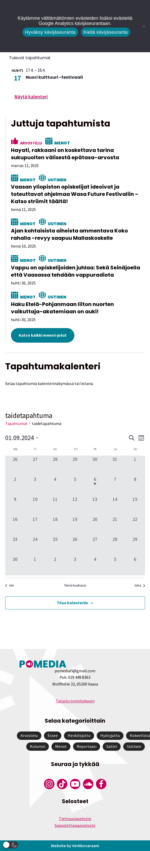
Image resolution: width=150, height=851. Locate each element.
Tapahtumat (16, 423)
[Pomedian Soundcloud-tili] (88, 784)
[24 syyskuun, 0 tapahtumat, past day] (35, 546)
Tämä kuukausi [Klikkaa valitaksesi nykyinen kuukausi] (75, 585)
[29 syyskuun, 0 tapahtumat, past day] (135, 546)
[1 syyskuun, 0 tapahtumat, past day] (135, 466)
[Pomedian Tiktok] (62, 784)
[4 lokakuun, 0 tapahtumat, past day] (95, 566)
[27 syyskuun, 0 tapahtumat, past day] (95, 546)
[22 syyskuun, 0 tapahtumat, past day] (135, 526)
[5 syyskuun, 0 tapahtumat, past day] (75, 486)
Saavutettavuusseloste (75, 825)
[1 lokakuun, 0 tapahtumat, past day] (35, 566)
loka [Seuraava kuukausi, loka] (140, 585)
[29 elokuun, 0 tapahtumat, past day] (75, 466)
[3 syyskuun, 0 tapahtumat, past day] (35, 486)
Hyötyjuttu (110, 735)
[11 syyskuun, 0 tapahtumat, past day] (55, 506)
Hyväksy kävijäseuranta (50, 32)
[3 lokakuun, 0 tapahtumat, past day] (75, 566)
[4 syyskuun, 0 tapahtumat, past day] (55, 486)
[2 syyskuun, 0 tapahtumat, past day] (15, 486)
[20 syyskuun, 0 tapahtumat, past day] (95, 526)
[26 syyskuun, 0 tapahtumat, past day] (75, 546)
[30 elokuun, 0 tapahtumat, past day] (95, 466)
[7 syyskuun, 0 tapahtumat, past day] (115, 486)
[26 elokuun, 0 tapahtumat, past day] (15, 466)
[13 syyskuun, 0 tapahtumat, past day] (95, 506)
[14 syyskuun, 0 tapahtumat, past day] (115, 506)
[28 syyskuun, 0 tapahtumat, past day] (115, 546)
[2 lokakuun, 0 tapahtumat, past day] (55, 566)
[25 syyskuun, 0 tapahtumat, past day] (55, 546)
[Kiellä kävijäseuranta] (143, 26)
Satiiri (111, 746)
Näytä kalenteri (31, 97)
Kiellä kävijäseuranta (105, 32)
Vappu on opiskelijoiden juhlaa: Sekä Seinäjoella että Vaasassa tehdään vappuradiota (75, 271)
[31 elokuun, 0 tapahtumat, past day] (115, 466)
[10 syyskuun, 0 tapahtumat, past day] (35, 506)
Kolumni (37, 746)
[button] (10, 844)
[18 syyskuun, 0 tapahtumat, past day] (55, 526)
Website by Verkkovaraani (75, 845)
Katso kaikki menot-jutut (43, 335)
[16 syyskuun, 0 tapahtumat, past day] (15, 526)
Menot (62, 143)
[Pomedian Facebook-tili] (101, 784)
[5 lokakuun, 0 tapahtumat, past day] (115, 566)
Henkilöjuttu (79, 735)
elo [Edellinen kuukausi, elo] (9, 585)
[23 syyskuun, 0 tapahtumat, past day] (15, 546)
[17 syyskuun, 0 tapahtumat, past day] (35, 526)
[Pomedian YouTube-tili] (75, 784)
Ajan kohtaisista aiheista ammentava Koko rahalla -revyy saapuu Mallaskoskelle (69, 234)
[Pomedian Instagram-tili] (49, 784)
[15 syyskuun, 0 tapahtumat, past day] (135, 506)
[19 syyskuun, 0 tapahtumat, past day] (75, 526)
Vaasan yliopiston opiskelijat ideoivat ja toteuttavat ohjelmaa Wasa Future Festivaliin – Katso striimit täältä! (74, 194)
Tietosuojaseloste (75, 818)
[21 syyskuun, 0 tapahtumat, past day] (115, 526)
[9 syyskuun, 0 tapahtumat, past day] (15, 506)
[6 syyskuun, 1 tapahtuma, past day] (95, 486)
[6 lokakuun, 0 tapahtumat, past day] (135, 566)
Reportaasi (86, 746)
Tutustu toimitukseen (75, 700)
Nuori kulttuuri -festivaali (54, 77)
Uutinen (57, 180)
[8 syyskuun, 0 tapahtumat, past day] (135, 486)
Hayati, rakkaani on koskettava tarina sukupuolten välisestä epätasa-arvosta (65, 154)
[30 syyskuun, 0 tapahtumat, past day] (15, 566)
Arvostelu (31, 142)
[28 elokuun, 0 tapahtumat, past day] (55, 466)
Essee (53, 735)
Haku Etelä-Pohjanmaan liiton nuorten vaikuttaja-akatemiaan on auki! (62, 308)
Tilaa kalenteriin (72, 602)
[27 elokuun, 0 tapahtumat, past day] (35, 466)
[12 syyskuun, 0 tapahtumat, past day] (75, 506)
